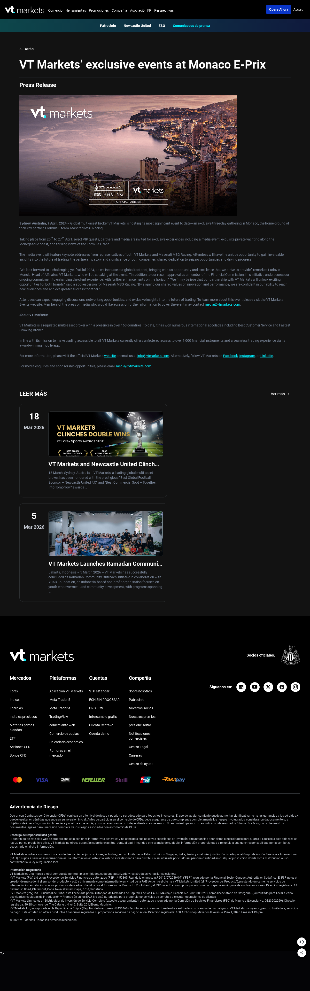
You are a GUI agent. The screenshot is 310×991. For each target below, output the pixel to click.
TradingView (58, 617)
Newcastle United (137, 26)
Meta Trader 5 (59, 601)
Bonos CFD (18, 656)
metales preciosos (23, 617)
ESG (162, 26)
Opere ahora (278, 9)
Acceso (298, 9)
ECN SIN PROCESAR (104, 601)
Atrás (26, 49)
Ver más (281, 394)
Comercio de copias (64, 634)
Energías (16, 609)
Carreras (135, 656)
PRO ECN (96, 609)
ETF (13, 639)
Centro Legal (138, 648)
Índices (15, 601)
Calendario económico (66, 643)
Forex (14, 592)
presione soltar (140, 626)
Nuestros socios (141, 609)
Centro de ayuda (141, 665)
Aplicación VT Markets (66, 592)
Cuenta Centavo (101, 626)
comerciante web (62, 626)
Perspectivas (164, 10)
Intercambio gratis (103, 617)
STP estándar (99, 592)
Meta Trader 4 (59, 609)
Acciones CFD (20, 648)
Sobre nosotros (140, 592)
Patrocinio (108, 26)
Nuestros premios (142, 617)
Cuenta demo (99, 634)
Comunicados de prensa (191, 26)
